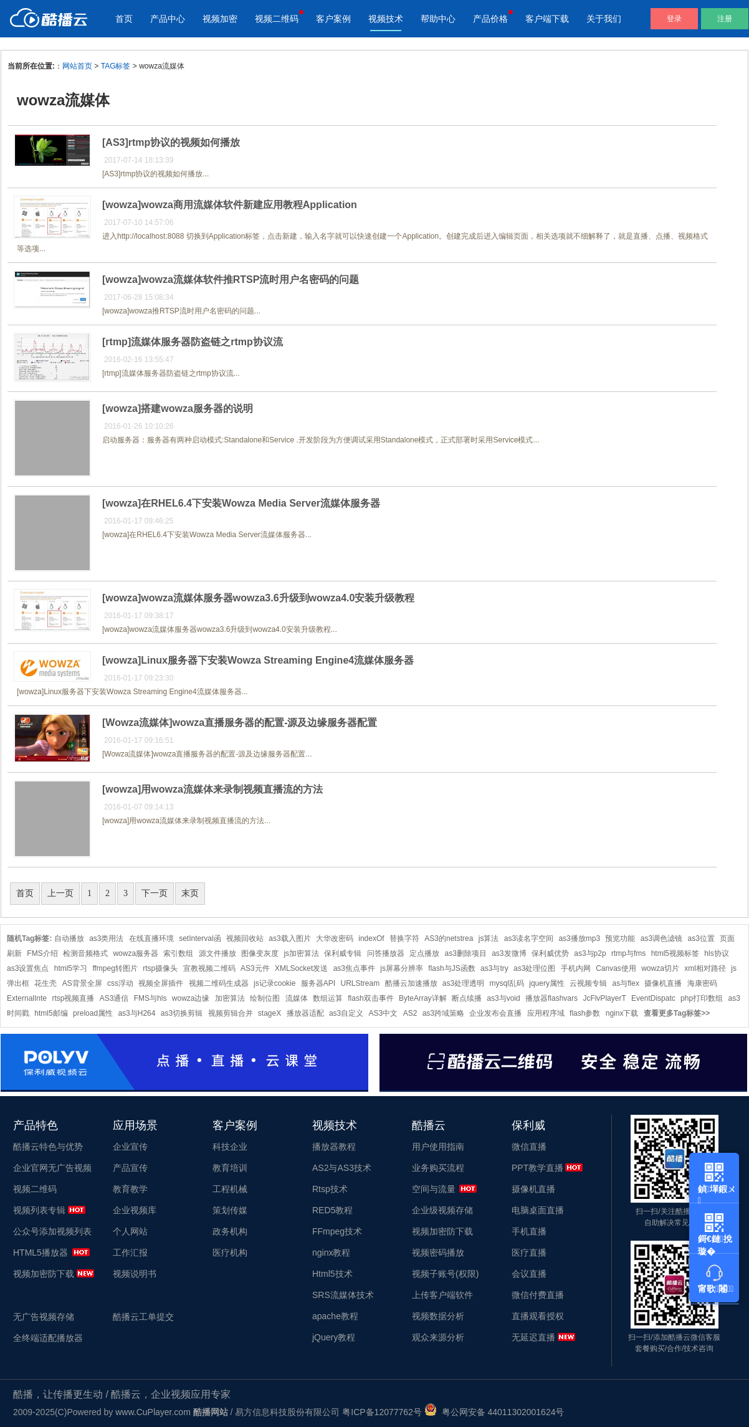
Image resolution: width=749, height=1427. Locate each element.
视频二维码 (276, 19)
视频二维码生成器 (219, 983)
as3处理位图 (534, 968)
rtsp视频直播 (73, 998)
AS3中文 (383, 1013)
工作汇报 (130, 1253)
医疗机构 (229, 1253)
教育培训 (229, 1168)
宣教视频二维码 (209, 968)
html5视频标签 (675, 953)
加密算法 (230, 998)
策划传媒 (229, 1210)
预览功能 (620, 938)
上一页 (60, 893)
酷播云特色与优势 (48, 1147)
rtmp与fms (628, 953)
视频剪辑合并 (230, 1013)
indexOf (371, 938)
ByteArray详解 (423, 998)
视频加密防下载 (43, 1274)
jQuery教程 (333, 1337)
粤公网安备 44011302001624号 (494, 1412)
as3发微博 (509, 953)
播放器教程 (334, 1147)
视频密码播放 (438, 1253)
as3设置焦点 (28, 968)
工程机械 (229, 1189)
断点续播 (467, 998)
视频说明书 (134, 1274)
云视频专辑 (588, 983)
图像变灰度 (260, 953)
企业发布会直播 (495, 1013)
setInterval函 (200, 938)
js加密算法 (301, 953)
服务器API (318, 983)
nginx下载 (622, 1013)
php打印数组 (701, 998)
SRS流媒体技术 (343, 1295)
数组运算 (328, 998)
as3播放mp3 (579, 938)
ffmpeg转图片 (114, 968)
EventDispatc (653, 998)
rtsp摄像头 (160, 968)
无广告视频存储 (43, 1317)
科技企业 (229, 1147)
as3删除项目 (465, 953)
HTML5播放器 (40, 1253)
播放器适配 (305, 1013)
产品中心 (167, 19)
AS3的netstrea (448, 938)
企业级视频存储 (442, 1210)
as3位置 (701, 938)
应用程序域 (546, 1013)
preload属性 (93, 1013)
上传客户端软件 (442, 1295)
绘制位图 (265, 998)
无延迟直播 (533, 1337)
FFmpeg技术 (337, 1231)
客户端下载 (547, 19)
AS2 (410, 1013)
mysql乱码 (507, 983)
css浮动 (120, 983)
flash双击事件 (370, 998)
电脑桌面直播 (538, 1210)
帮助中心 (438, 19)
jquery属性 (547, 983)
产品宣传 (130, 1168)
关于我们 (603, 19)
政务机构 (229, 1231)
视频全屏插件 (160, 983)
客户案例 (333, 19)
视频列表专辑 (39, 1210)
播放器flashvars (551, 998)
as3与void (503, 998)
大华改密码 (334, 938)
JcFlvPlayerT (604, 998)
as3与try (494, 968)
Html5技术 (332, 1274)
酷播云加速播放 (411, 983)
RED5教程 (332, 1210)
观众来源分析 (438, 1337)
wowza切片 (660, 968)
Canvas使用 (616, 968)
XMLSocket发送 (301, 968)
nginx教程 (331, 1253)
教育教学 (130, 1189)
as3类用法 (106, 938)
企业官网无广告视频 (52, 1168)
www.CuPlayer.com (153, 1412)
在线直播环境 (151, 938)
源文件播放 (217, 953)
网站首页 (77, 66)
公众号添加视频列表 (52, 1231)
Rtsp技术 (330, 1189)
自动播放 (69, 938)
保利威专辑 (342, 953)
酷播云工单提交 (143, 1317)
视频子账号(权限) (445, 1274)
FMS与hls (150, 998)
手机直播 (529, 1231)
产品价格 (490, 19)
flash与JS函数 (451, 968)
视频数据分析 (438, 1316)
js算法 (489, 938)
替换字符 (404, 938)
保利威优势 (550, 953)
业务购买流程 (438, 1168)
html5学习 (70, 968)
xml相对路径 (705, 968)
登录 (674, 18)
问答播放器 (385, 953)
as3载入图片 (289, 938)
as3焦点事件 (354, 968)
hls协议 (716, 953)
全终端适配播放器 (48, 1338)
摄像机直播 (663, 983)
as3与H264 (136, 1013)
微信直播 (529, 1147)
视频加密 (220, 19)
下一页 (154, 893)
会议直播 (529, 1274)
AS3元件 (255, 968)
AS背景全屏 (82, 983)
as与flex (626, 983)
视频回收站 (245, 938)
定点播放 (424, 953)
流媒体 (296, 998)
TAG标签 (116, 66)
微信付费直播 (538, 1295)
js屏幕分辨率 (401, 968)
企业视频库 (134, 1210)
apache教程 (335, 1316)
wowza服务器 (135, 953)
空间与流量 (434, 1189)
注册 (724, 18)
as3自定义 (346, 1013)
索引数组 (178, 953)
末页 (190, 893)
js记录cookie (274, 983)
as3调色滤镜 (661, 938)
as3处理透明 (463, 983)
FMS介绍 (42, 953)
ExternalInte (27, 998)
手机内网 (576, 968)
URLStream (359, 983)
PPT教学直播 (537, 1168)
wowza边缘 (191, 998)
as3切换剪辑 (182, 1013)
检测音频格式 (85, 953)
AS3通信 (114, 998)
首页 (124, 19)
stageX (269, 1013)
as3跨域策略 (443, 1013)
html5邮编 (50, 1013)
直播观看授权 (538, 1316)
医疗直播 (529, 1253)
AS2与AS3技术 (341, 1168)
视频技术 (385, 19)
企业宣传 (130, 1147)
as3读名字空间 (528, 938)
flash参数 (585, 1013)
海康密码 (702, 983)
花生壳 (45, 983)
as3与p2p (590, 953)
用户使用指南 (438, 1147)
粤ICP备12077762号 (382, 1412)
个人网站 (130, 1231)
